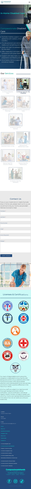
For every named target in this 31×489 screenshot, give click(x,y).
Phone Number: (4, 223)
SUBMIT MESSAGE (6, 255)
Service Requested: (4, 235)
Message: (2, 241)
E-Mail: (2, 229)
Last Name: (3, 217)
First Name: (3, 211)
